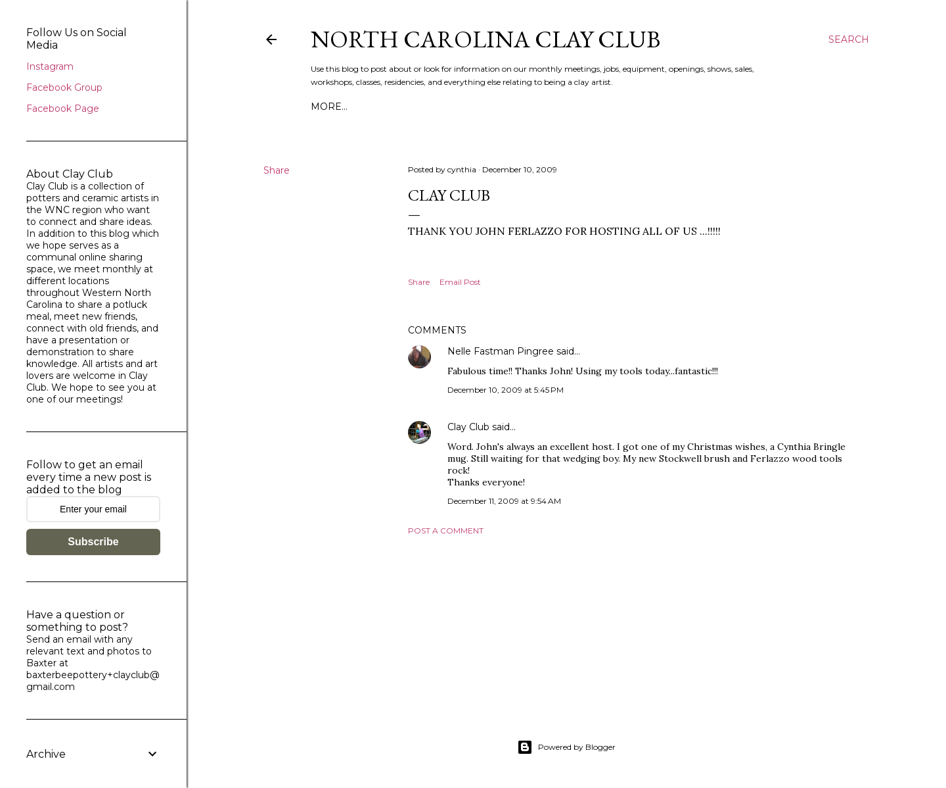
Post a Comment (446, 530)
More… (329, 106)
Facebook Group (64, 87)
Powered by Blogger (566, 747)
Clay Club (468, 427)
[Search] (848, 39)
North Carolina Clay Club (485, 39)
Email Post (460, 282)
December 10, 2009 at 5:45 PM (505, 390)
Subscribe (93, 541)
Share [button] (276, 170)
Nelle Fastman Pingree (500, 351)
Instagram (50, 66)
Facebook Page (62, 108)
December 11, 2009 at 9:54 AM (504, 501)
